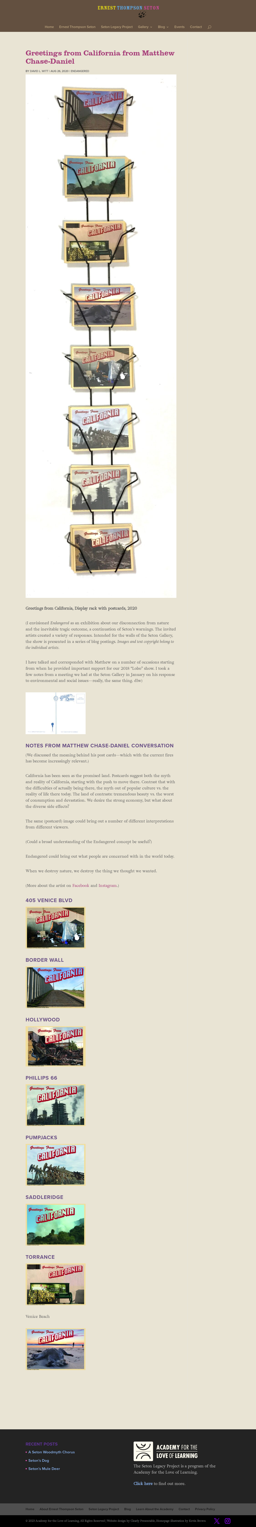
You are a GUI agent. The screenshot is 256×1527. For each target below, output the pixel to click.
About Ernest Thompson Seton (61, 1509)
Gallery (143, 27)
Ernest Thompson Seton (77, 27)
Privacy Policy (205, 1509)
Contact (196, 27)
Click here (143, 1484)
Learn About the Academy (154, 1509)
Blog (161, 27)
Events (179, 27)
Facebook (80, 885)
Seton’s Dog (38, 1460)
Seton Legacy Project (117, 27)
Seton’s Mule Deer (44, 1469)
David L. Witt (39, 71)
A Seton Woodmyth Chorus (51, 1452)
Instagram (107, 885)
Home (49, 27)
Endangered (80, 71)
